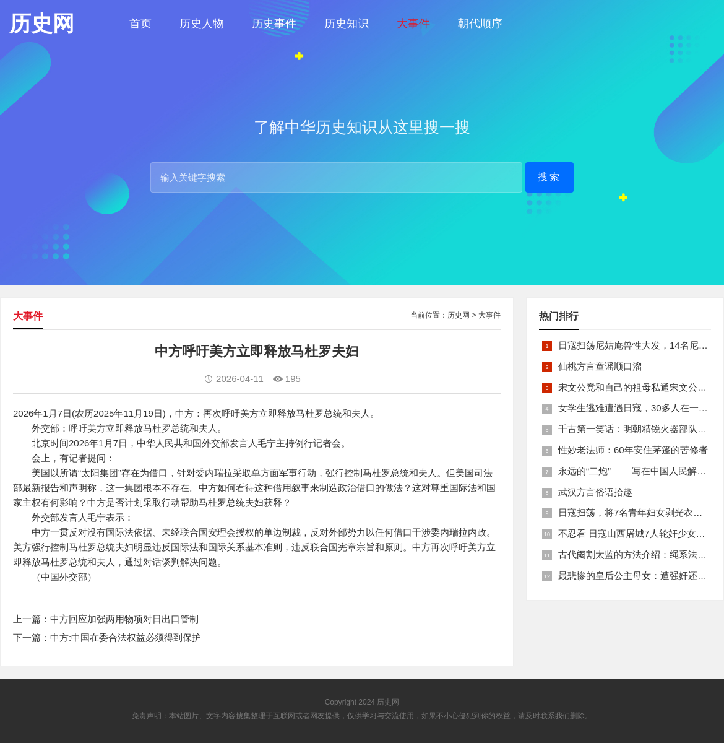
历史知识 (346, 23)
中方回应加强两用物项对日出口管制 (124, 619)
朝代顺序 (480, 23)
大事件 (413, 23)
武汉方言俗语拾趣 (595, 492)
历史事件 (274, 23)
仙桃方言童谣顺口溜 (600, 366)
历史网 (458, 315)
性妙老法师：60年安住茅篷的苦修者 (633, 450)
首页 (140, 23)
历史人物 (201, 23)
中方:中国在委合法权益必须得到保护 (125, 637)
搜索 (549, 177)
